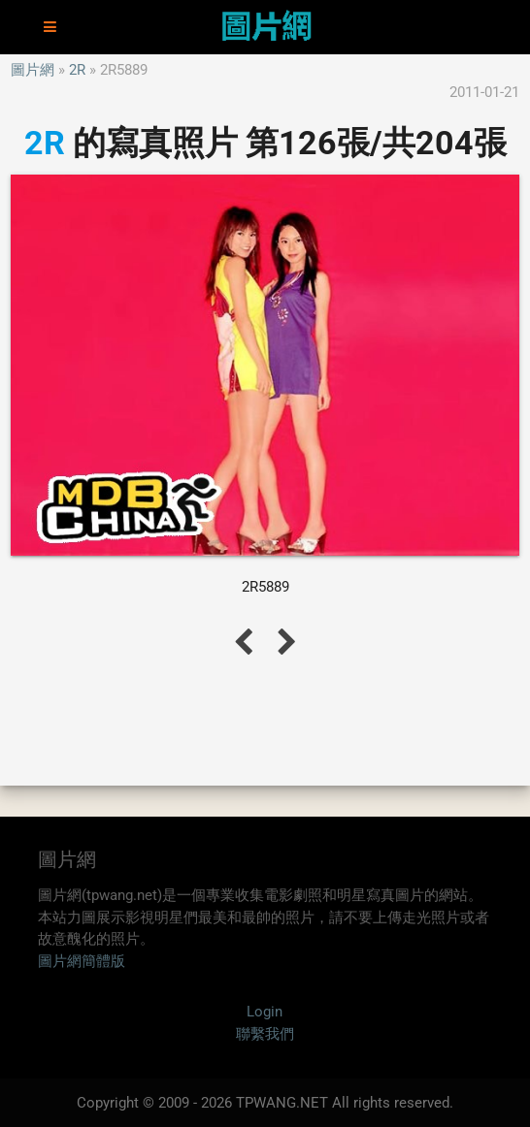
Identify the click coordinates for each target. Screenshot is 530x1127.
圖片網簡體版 (81, 961)
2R (77, 70)
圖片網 (32, 70)
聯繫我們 (265, 1034)
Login (264, 1011)
